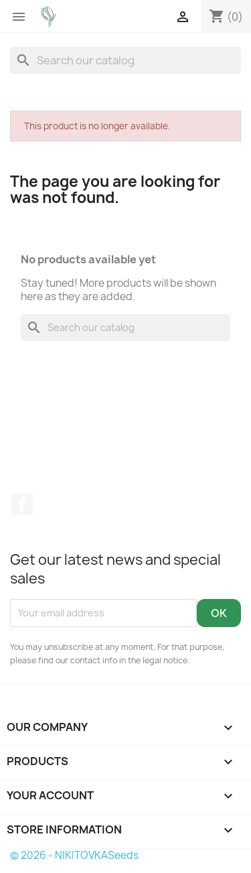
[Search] (125, 60)
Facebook (22, 504)
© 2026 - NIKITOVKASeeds (74, 855)
